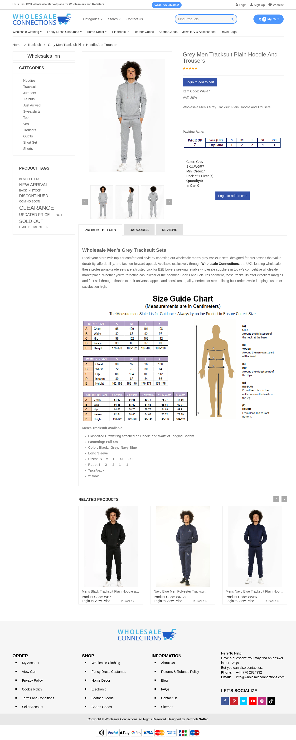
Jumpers (29, 93)
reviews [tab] (169, 230)
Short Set (30, 142)
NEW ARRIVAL (33, 185)
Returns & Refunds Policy (180, 672)
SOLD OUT (31, 221)
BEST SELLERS (29, 179)
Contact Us (134, 19)
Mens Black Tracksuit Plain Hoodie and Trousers (117, 591)
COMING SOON (29, 201)
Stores (112, 19)
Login (241, 5)
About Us (168, 663)
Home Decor (95, 32)
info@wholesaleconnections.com (260, 677)
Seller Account (33, 707)
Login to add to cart (200, 82)
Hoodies (29, 80)
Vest (26, 124)
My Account (30, 663)
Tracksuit (34, 45)
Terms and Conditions (38, 698)
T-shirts (29, 99)
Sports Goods (168, 32)
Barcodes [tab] (139, 230)
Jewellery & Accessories (198, 32)
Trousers (29, 130)
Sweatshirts (31, 111)
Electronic (119, 32)
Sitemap (167, 707)
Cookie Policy (32, 689)
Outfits (28, 136)
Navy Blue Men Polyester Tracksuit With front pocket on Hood (199, 591)
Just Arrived (32, 105)
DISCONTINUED (33, 196)
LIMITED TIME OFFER (34, 227)
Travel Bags (228, 32)
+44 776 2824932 (167, 5)
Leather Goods (143, 32)
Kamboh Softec (197, 719)
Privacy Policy (32, 680)
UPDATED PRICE (34, 215)
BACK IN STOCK (30, 190)
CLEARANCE (36, 208)
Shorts (28, 149)
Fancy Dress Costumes (63, 32)
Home (17, 45)
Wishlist (276, 5)
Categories (91, 19)
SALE (59, 215)
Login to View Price (96, 601)
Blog (164, 680)
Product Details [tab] (100, 230)
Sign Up (257, 5)
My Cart (268, 19)
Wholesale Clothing (26, 32)
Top (26, 118)
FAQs (165, 689)
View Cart (29, 672)
